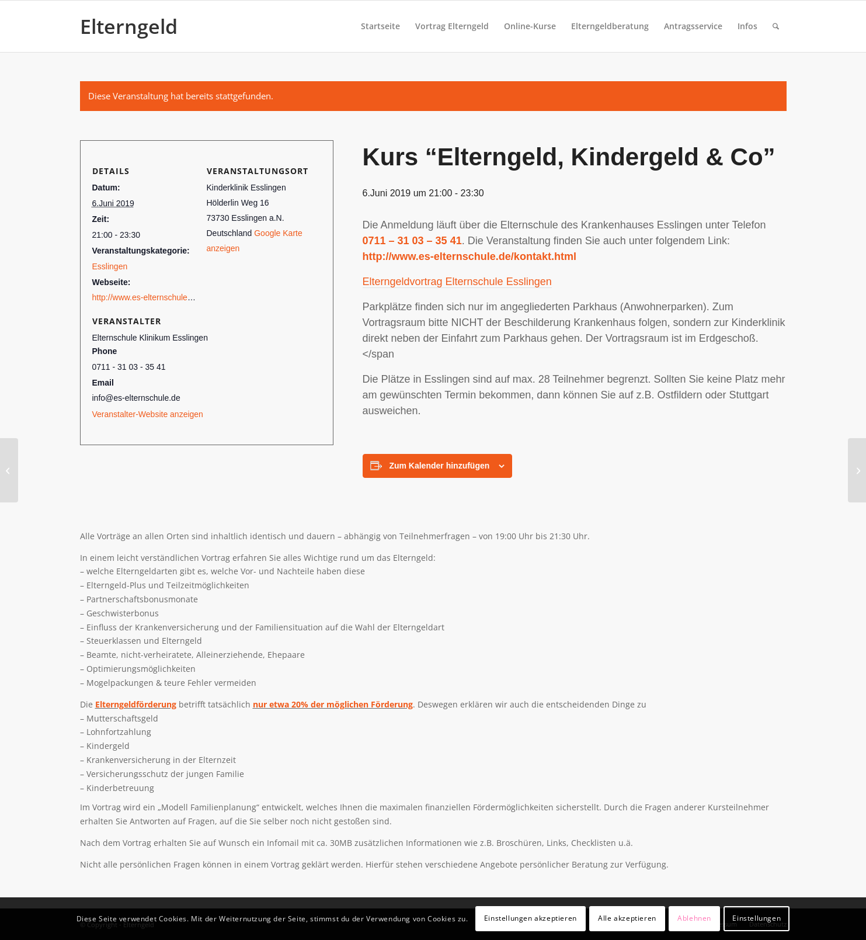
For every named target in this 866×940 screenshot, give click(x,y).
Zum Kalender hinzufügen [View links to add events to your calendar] (439, 465)
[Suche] (776, 26)
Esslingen (110, 266)
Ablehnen (694, 918)
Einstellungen (756, 918)
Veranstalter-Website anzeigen (147, 414)
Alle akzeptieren (627, 918)
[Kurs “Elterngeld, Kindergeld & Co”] (9, 470)
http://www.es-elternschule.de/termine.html (169, 297)
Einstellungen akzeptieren (530, 918)
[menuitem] (380, 26)
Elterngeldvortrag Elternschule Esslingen (457, 281)
